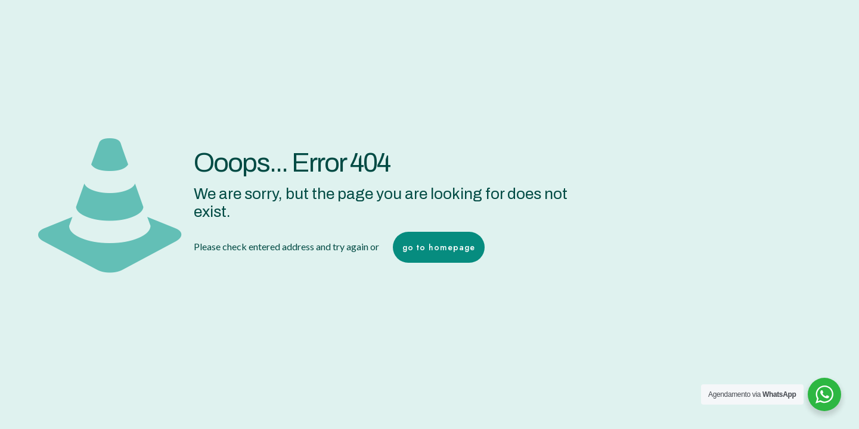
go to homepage (438, 247)
